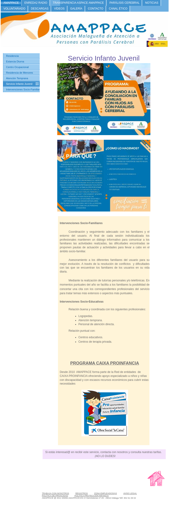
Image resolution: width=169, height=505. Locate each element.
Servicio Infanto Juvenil (19, 83)
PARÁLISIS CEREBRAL (124, 2)
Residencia (12, 56)
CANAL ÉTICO (118, 8)
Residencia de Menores (19, 72)
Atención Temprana (17, 78)
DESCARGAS (39, 8)
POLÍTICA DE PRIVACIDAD (55, 496)
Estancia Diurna (15, 61)
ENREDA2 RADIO (35, 2)
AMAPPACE (11, 2)
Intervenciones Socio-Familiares (24, 89)
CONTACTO (95, 8)
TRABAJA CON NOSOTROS (55, 493)
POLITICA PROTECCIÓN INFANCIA (91, 496)
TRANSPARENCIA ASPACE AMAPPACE (78, 2)
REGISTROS (81, 493)
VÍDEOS (59, 8)
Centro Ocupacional (17, 67)
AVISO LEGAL (130, 493)
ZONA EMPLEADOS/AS (105, 493)
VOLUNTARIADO (14, 8)
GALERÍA (76, 8)
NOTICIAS (151, 2)
